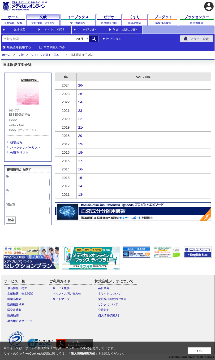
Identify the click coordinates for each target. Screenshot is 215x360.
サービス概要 (61, 288)
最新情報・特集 (17, 288)
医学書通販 (14, 310)
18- (80, 152)
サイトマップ (61, 299)
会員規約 (103, 310)
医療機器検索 (15, 304)
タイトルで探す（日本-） (47, 54)
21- (80, 127)
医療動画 (13, 315)
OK (199, 351)
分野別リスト (19, 152)
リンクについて (108, 304)
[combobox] (37, 38)
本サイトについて (109, 293)
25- (80, 94)
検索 (11, 220)
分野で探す (90, 29)
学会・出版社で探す (125, 29)
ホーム (6, 54)
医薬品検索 (14, 299)
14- (80, 186)
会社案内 (103, 288)
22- (80, 119)
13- (80, 194)
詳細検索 (19, 29)
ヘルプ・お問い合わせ (67, 293)
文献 (21, 54)
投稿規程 (16, 142)
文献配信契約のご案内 (112, 299)
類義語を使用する (19, 47)
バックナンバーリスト (25, 147)
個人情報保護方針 (109, 315)
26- (80, 85)
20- (80, 136)
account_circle (209, 6)
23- (80, 110)
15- (80, 178)
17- (80, 161)
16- (80, 169)
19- (80, 144)
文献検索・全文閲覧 (20, 293)
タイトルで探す (55, 29)
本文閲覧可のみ (54, 47)
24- (80, 102)
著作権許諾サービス (20, 321)
